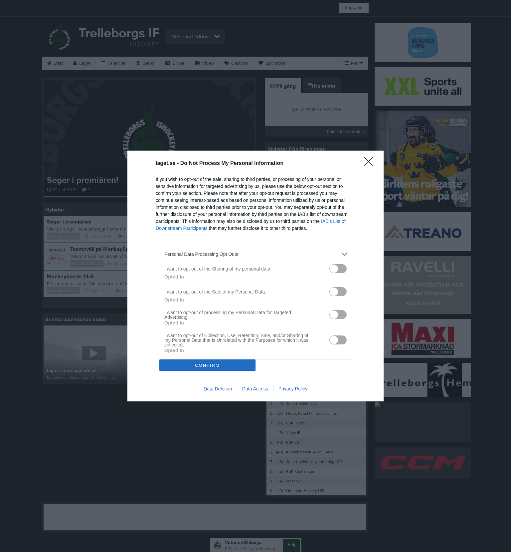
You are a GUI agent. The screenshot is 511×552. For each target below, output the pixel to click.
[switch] (338, 268)
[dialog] (255, 276)
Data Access (255, 388)
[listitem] (255, 254)
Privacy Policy (292, 388)
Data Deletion (218, 388)
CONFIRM (207, 365)
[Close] (370, 163)
